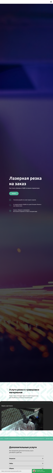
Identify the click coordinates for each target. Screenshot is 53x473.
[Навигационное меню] (51, 1)
